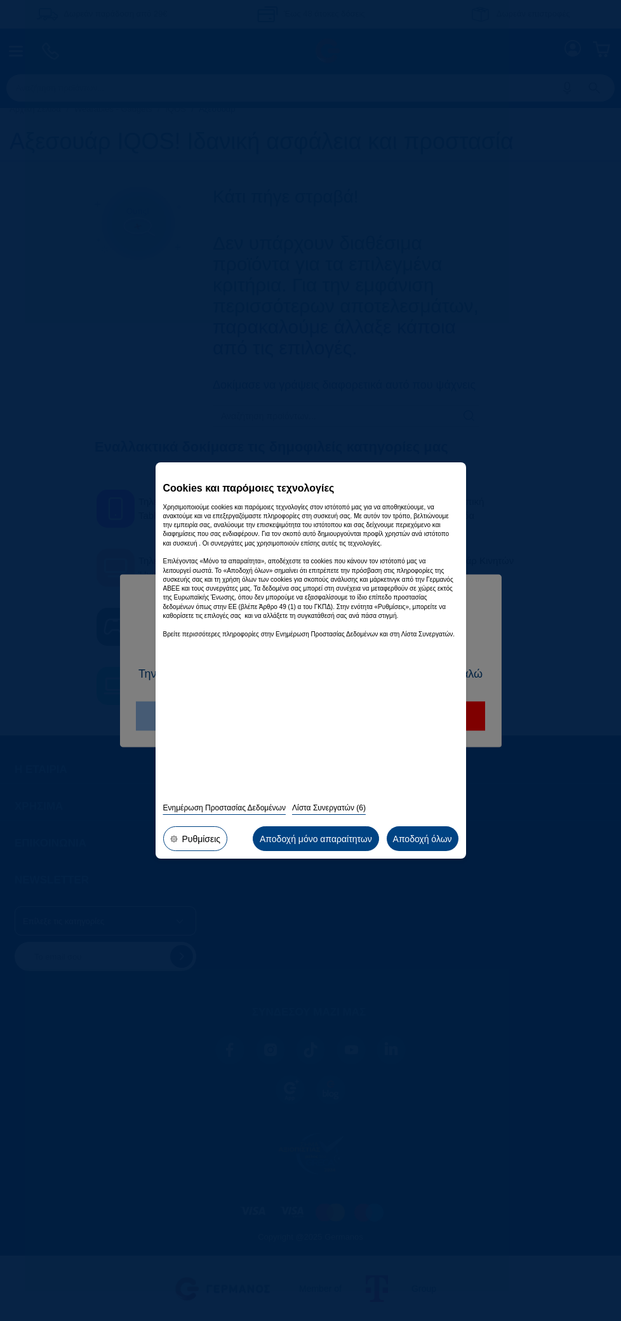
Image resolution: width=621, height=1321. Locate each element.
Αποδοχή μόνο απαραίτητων (320, 841)
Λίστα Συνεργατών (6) (329, 812)
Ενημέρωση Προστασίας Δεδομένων (224, 812)
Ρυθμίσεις (194, 841)
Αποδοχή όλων (423, 841)
